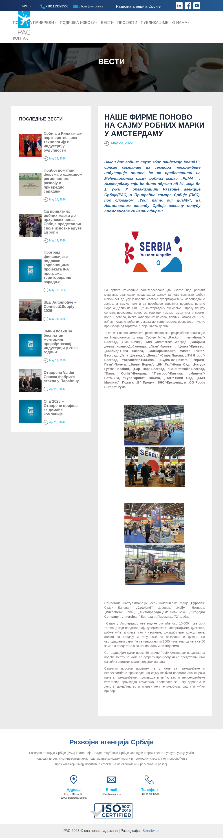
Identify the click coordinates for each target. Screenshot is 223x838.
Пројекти (127, 22)
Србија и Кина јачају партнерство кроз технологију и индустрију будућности (63, 141)
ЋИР (24, 6)
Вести (107, 22)
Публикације (154, 22)
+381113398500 (54, 7)
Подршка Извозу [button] (78, 22)
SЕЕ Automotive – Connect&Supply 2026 (60, 306)
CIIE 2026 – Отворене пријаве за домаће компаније (60, 407)
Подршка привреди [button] (34, 22)
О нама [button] (181, 22)
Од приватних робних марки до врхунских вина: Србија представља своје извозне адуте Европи (63, 221)
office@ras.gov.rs (88, 6)
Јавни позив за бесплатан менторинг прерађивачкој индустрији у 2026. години (61, 341)
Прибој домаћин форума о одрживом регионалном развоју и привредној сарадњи (63, 180)
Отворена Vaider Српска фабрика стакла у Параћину (61, 376)
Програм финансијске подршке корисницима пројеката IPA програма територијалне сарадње (57, 267)
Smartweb (150, 831)
